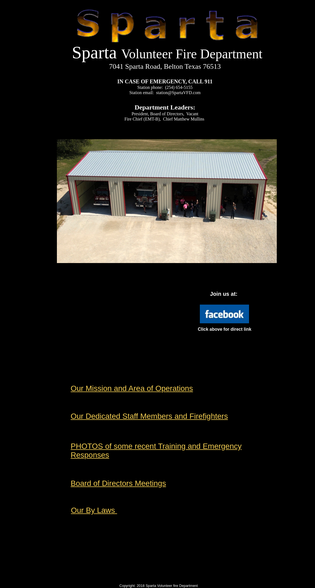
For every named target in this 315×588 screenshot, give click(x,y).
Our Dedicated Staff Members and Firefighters (149, 416)
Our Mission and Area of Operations (132, 388)
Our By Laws (94, 510)
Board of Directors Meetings (118, 483)
